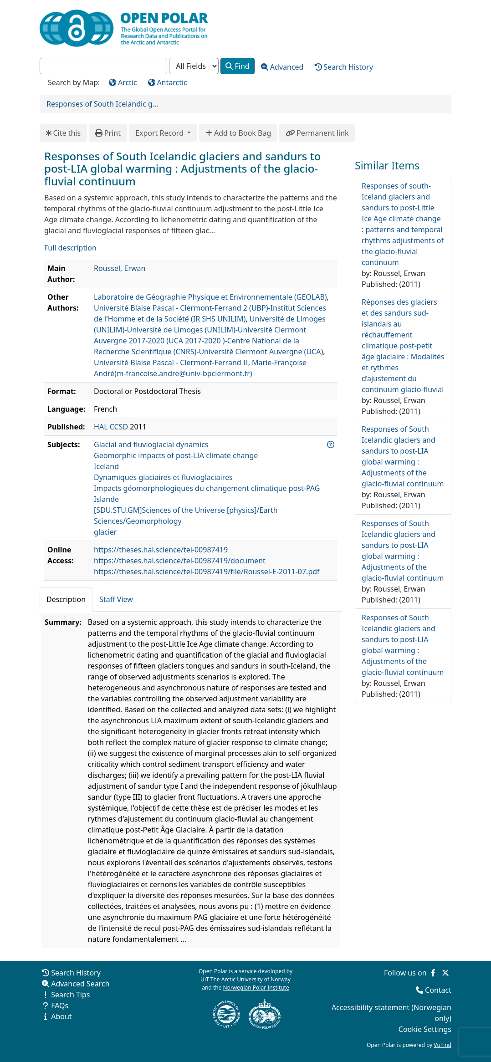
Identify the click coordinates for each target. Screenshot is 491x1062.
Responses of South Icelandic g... (102, 104)
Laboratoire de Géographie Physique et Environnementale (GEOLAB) (210, 297)
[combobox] (103, 66)
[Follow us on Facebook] (433, 973)
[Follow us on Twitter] (445, 973)
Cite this (63, 133)
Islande (106, 499)
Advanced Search (80, 984)
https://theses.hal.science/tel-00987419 (161, 550)
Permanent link (317, 133)
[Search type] (194, 66)
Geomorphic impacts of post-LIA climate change (176, 455)
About (61, 1016)
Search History (76, 973)
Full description (70, 248)
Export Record (160, 133)
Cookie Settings (425, 1029)
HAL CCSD (111, 427)
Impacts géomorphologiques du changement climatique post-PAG (207, 488)
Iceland (106, 466)
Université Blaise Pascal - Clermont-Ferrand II (171, 362)
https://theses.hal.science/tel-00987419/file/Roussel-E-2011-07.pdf (207, 572)
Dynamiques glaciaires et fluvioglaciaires (163, 477)
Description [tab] (66, 599)
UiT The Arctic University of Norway (245, 979)
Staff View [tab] (116, 599)
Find (237, 66)
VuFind (442, 1045)
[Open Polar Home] (124, 28)
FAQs (59, 1006)
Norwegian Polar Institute (256, 987)
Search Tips (70, 995)
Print (108, 133)
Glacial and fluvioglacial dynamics (151, 444)
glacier (105, 532)
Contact (438, 990)
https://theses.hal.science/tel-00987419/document (180, 561)
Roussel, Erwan (119, 268)
